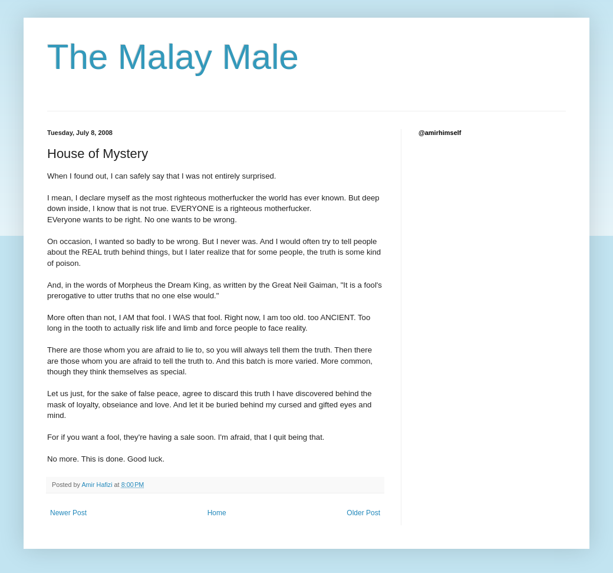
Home (216, 513)
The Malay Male (173, 57)
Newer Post (68, 513)
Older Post (363, 513)
